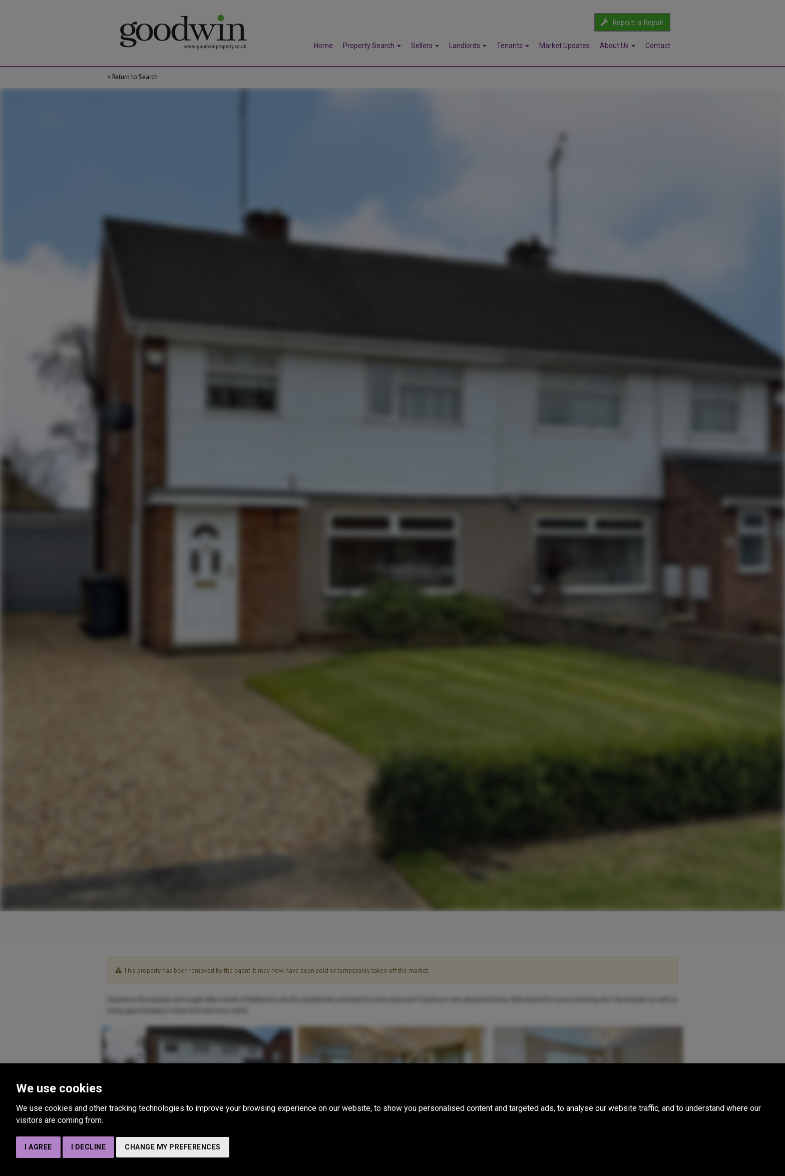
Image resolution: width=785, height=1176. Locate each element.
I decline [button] (88, 1147)
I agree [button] (38, 1147)
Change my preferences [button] (173, 1147)
